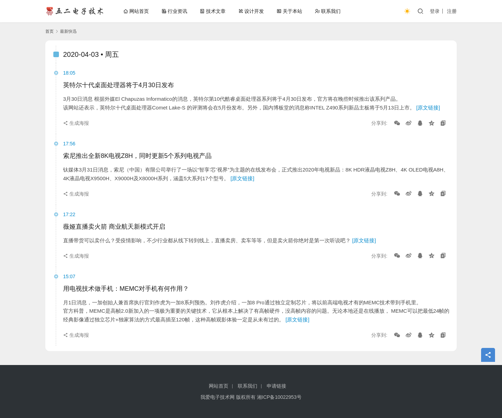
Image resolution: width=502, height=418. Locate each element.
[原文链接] (428, 108)
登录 (435, 11)
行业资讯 (174, 11)
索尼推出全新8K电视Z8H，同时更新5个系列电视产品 (137, 155)
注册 (452, 11)
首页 (49, 31)
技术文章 (213, 11)
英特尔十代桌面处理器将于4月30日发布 (118, 85)
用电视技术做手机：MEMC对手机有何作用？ (126, 288)
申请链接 (276, 386)
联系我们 (328, 11)
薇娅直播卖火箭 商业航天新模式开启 (114, 226)
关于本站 (289, 11)
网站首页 (136, 11)
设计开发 (251, 11)
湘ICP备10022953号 (279, 397)
